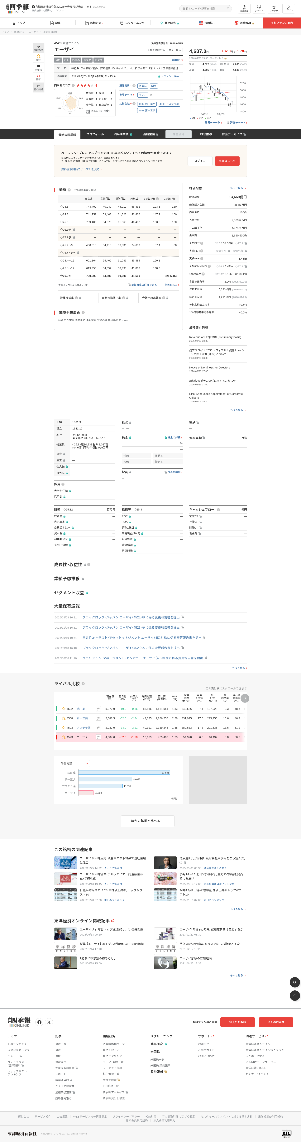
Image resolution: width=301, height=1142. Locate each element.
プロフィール (95, 134)
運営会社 (23, 1116)
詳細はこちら (227, 160)
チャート (259, 8)
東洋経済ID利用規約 (270, 1116)
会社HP (176, 60)
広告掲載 (62, 1116)
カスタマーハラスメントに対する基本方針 (227, 1116)
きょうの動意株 (113, 868)
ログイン (288, 9)
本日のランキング (114, 900)
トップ (19, 22)
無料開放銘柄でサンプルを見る (80, 169)
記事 (56, 23)
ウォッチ (274, 9)
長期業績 (149, 134)
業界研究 (169, 23)
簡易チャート (212, 122)
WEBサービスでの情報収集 (90, 1116)
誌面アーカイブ (232, 134)
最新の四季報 (67, 134)
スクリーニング (132, 23)
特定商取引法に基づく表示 (178, 1116)
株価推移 (206, 134)
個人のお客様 (237, 1022)
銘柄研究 (94, 23)
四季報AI (245, 23)
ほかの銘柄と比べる (145, 821)
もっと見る (236, 188)
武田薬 (81, 708)
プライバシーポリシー (126, 1116)
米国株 (207, 23)
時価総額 (66, 763)
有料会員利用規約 (137, 1120)
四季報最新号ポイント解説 (219, 884)
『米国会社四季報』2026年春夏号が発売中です (64, 6)
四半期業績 (121, 134)
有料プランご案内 (282, 22)
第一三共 (82, 718)
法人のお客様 (276, 1022)
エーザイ (33, 32)
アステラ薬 (84, 727)
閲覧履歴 (244, 8)
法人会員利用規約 (164, 1120)
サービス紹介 (43, 1116)
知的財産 (151, 1116)
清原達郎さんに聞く (215, 868)
